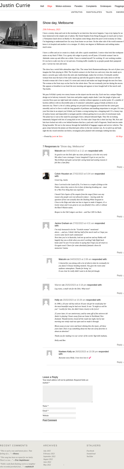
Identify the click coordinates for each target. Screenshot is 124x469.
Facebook (90, 451)
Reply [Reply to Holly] (120, 345)
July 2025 (47, 451)
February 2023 (49, 454)
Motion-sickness (63, 6)
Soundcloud (91, 454)
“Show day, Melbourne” (72, 146)
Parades (79, 6)
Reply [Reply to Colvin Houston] (120, 216)
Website (46, 416)
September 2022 (49, 456)
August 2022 (48, 459)
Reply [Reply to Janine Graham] (120, 252)
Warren (58, 285)
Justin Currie (15, 5)
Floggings (119, 6)
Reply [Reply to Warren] (120, 293)
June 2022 (47, 462)
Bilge (49, 6)
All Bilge (119, 136)
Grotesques (105, 6)
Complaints (91, 6)
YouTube (90, 456)
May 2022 (47, 465)
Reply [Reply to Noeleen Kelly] (120, 362)
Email (46, 411)
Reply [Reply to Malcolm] (120, 167)
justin (54, 136)
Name (46, 406)
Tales (109, 12)
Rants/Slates (94, 12)
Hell (42, 6)
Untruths (77, 12)
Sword (120, 12)
